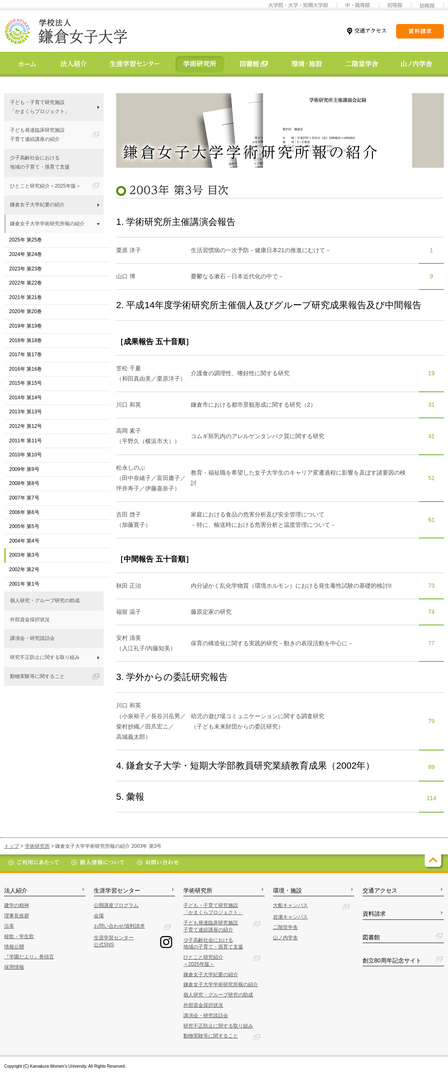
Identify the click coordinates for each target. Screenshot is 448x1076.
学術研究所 (37, 846)
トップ (11, 846)
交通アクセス (380, 890)
